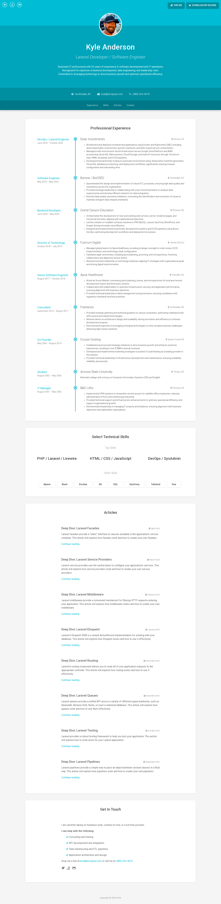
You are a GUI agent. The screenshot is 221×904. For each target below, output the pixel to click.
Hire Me (176, 5)
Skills (106, 105)
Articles (118, 105)
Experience (92, 105)
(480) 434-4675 (141, 94)
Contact (130, 105)
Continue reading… (71, 544)
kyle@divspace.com (112, 94)
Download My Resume (202, 5)
